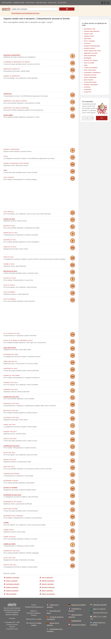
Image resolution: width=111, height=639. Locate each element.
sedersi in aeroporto (12, 590)
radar (85, 65)
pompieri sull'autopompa (92, 46)
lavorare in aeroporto (48, 587)
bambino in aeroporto (12, 577)
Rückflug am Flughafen (78, 605)
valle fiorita (87, 38)
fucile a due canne (90, 70)
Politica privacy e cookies (34, 619)
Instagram (37, 613)
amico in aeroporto (12, 580)
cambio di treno (9, 543)
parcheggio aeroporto (12, 584)
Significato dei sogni (19, 2)
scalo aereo (8, 115)
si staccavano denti (90, 82)
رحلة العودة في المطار (99, 608)
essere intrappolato (90, 77)
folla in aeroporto (11, 594)
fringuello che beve (90, 75)
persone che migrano (91, 60)
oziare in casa (88, 34)
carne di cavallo (89, 63)
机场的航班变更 (76, 621)
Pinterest (33, 615)
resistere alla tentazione (91, 31)
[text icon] (66, 9)
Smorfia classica (30, 2)
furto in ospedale (89, 41)
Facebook (30, 613)
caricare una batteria (90, 67)
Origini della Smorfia (41, 2)
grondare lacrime (89, 48)
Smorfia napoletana (7, 2)
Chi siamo (12, 618)
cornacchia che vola (11, 445)
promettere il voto (89, 29)
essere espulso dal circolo (92, 51)
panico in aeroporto (48, 584)
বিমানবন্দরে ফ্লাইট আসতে (100, 612)
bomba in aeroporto (12, 587)
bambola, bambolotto (91, 84)
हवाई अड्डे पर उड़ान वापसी (99, 605)
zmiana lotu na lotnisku (78, 624)
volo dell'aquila (9, 347)
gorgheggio (87, 58)
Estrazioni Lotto (52, 2)
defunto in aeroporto (48, 580)
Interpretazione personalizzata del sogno (25, 13)
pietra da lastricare (90, 55)
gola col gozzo (88, 80)
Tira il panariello (62, 2)
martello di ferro (89, 36)
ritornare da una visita (12, 494)
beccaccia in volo (10, 271)
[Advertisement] (39, 38)
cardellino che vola (11, 396)
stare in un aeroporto (48, 594)
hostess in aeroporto (11, 55)
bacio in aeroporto (47, 590)
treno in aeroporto (47, 577)
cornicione (87, 43)
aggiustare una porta (90, 53)
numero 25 (87, 92)
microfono (87, 87)
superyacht (87, 89)
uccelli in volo (9, 218)
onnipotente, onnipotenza (92, 72)
